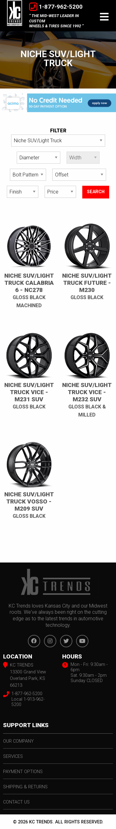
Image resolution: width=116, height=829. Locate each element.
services (13, 756)
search (96, 191)
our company (18, 741)
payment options (23, 771)
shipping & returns (25, 787)
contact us (16, 802)
